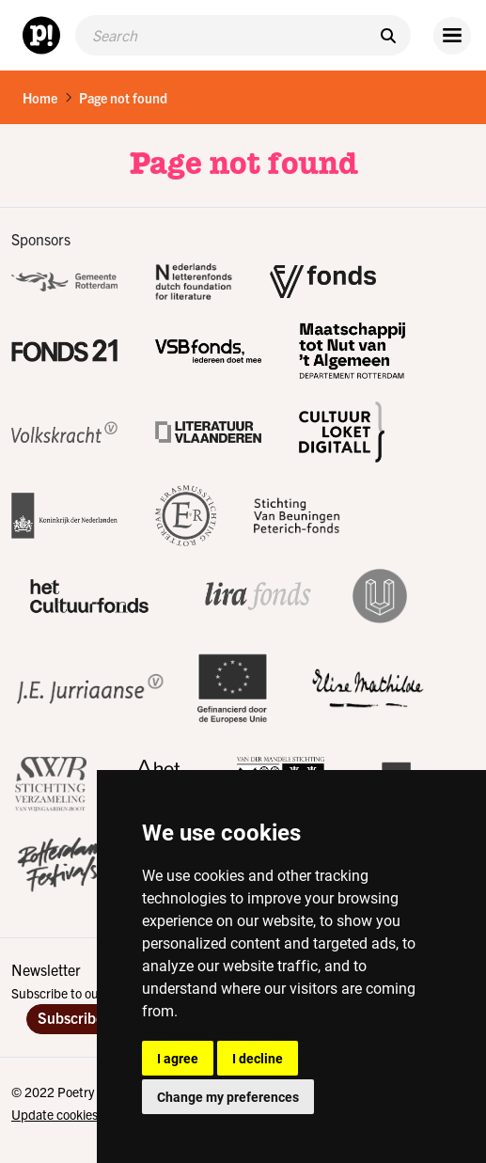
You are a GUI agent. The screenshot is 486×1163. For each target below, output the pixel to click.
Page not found (123, 97)
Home (40, 97)
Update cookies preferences (89, 1114)
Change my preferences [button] (228, 1097)
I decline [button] (257, 1058)
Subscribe (70, 1017)
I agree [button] (177, 1058)
